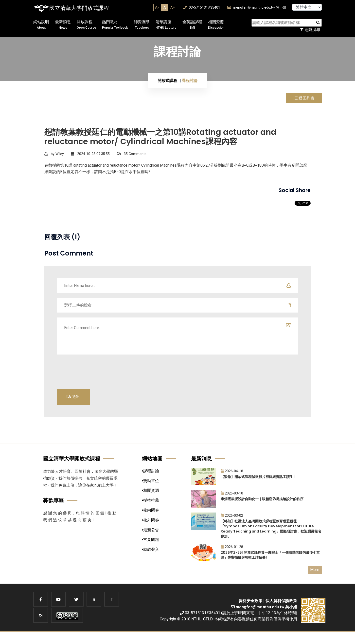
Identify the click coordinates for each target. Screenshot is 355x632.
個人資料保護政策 (281, 600)
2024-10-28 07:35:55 (90, 154)
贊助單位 (150, 480)
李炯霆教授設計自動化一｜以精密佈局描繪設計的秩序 (262, 498)
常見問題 (150, 539)
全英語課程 (192, 25)
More (314, 569)
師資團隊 (142, 25)
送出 (73, 396)
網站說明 (41, 25)
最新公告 (150, 530)
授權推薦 (150, 500)
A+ (172, 7)
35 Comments (131, 154)
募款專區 (53, 500)
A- (157, 7)
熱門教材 (115, 25)
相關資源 (216, 25)
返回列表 (304, 98)
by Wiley (54, 154)
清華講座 (166, 25)
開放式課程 (167, 80)
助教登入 (150, 549)
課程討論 (150, 471)
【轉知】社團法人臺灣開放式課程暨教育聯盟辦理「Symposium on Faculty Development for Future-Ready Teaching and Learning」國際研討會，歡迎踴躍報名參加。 (271, 529)
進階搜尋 (310, 29)
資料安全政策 (250, 600)
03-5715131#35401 (201, 7)
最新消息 (63, 25)
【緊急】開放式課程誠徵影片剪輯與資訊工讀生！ (259, 476)
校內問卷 (150, 510)
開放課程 (86, 25)
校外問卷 (150, 520)
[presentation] (260, 371)
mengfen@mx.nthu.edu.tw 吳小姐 (256, 7)
